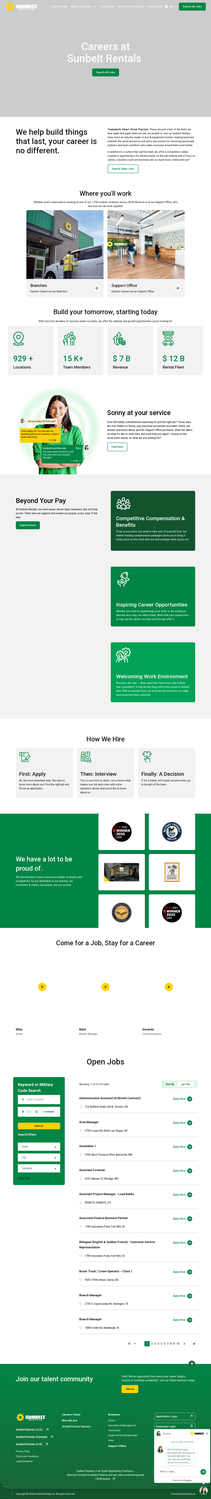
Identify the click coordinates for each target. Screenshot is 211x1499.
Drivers (111, 1420)
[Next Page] (185, 1344)
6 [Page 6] (164, 1343)
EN (171, 6)
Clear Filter (24, 1178)
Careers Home (59, 6)
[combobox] (29, 1112)
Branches (114, 1414)
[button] (36, 1111)
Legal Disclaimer (24, 1461)
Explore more (28, 525)
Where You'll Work (84, 7)
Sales (111, 1440)
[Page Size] (130, 1343)
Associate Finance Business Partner (103, 1218)
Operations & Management (122, 1425)
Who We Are (107, 6)
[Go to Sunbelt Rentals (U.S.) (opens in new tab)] (32, 1430)
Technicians (114, 1430)
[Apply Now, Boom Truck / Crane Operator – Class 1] (182, 1272)
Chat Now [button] (117, 446)
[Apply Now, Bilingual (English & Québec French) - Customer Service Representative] (182, 1242)
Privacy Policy (23, 1451)
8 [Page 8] (171, 1343)
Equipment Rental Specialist (122, 1435)
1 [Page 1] (147, 1343)
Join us (129, 1389)
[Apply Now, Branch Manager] (182, 1296)
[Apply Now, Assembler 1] (182, 1147)
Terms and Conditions (27, 1456)
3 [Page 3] (155, 1343)
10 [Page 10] (177, 1343)
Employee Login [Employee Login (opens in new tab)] (174, 1426)
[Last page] (194, 1344)
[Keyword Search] (41, 1100)
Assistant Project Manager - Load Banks (106, 1194)
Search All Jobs (192, 6)
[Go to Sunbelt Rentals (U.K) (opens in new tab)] (32, 1444)
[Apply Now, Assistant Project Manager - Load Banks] (182, 1194)
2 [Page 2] (152, 1343)
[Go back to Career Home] (21, 6)
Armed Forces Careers (131, 6)
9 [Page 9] (174, 1343)
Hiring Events (154, 6)
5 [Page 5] (161, 1343)
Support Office (117, 1446)
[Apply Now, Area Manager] (182, 1123)
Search (39, 1125)
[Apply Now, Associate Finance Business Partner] (182, 1218)
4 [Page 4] (158, 1343)
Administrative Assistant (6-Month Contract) (110, 1098)
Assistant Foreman (92, 1170)
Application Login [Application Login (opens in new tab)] (174, 1416)
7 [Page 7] (167, 1343)
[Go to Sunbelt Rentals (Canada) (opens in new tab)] (35, 1437)
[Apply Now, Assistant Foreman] (182, 1170)
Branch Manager (90, 1295)
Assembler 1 (87, 1146)
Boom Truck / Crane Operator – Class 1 (105, 1271)
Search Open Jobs (123, 168)
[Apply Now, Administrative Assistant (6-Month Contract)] (182, 1099)
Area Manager (89, 1122)
